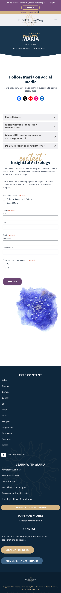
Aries (4, 380)
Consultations (9, 481)
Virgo (4, 409)
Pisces (5, 444)
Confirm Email (8, 247)
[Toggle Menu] (55, 20)
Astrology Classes (10, 475)
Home (27, 44)
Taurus (5, 386)
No (8, 268)
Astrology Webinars (11, 469)
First (4, 213)
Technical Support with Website (19, 199)
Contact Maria (12, 203)
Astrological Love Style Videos (17, 499)
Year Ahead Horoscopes (14, 487)
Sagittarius (7, 427)
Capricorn (7, 433)
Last (4, 222)
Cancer (5, 397)
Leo (4, 403)
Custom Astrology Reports (15, 493)
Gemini (5, 391)
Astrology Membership (30, 520)
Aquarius (6, 439)
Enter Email (7, 238)
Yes (8, 264)
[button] (38, 12)
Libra (4, 415)
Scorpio (6, 421)
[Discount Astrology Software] (30, 507)
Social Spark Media (33, 589)
